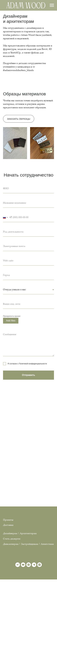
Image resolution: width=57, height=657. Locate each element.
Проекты (8, 520)
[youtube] (23, 564)
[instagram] (39, 564)
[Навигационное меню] (52, 5)
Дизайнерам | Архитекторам (20, 533)
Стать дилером (11, 539)
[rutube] (17, 564)
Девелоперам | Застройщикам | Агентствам (28, 544)
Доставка (8, 525)
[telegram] (34, 564)
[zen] (28, 564)
